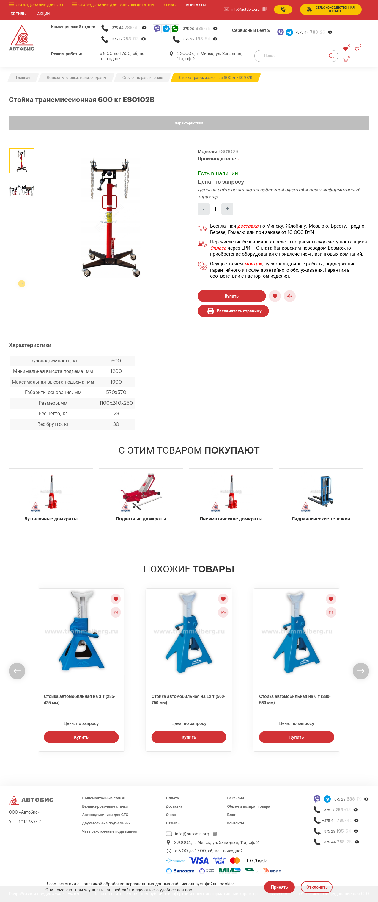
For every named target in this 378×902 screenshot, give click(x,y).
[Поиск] (296, 56)
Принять (279, 887)
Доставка (174, 806)
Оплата (218, 248)
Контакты (235, 823)
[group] (109, 217)
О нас (169, 5)
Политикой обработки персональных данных (125, 884)
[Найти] (331, 56)
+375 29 (199, 28)
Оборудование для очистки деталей (115, 5)
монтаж (253, 264)
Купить (232, 296)
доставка (248, 226)
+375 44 (128, 27)
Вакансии (235, 798)
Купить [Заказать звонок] (81, 737)
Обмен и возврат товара (248, 806)
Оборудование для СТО (39, 5)
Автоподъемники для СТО (105, 815)
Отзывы (173, 823)
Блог (231, 815)
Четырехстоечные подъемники (109, 831)
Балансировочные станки (105, 806)
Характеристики (189, 123)
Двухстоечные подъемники (106, 823)
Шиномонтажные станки (103, 798)
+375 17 (128, 39)
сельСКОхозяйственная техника (330, 9)
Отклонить (317, 887)
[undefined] (17, 671)
